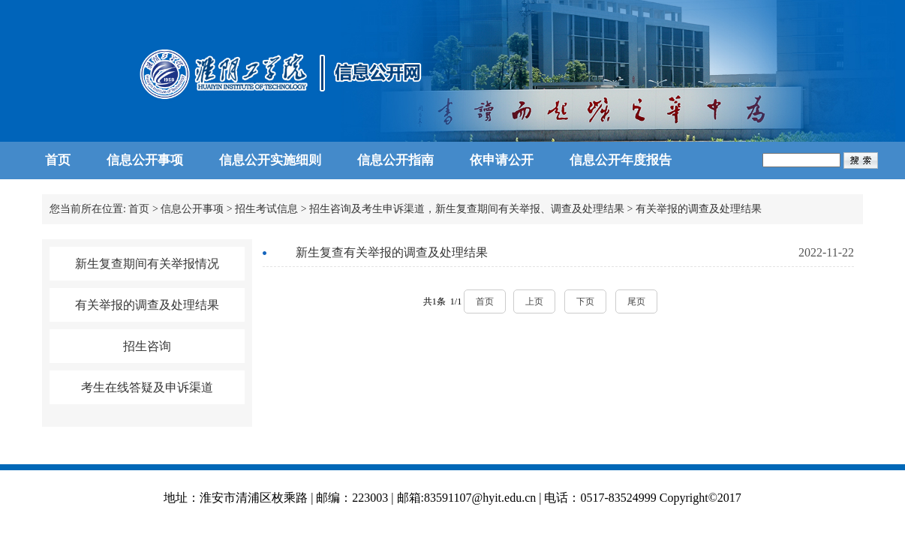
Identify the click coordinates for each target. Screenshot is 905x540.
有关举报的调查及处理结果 (699, 208)
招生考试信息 (266, 208)
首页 (138, 208)
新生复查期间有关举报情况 (147, 263)
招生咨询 (147, 346)
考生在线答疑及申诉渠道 (147, 387)
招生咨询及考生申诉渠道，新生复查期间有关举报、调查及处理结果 (466, 208)
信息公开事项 (192, 208)
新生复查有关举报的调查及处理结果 (392, 252)
